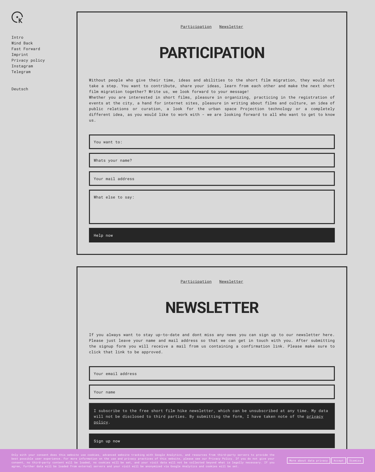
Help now (103, 235)
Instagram (22, 65)
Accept (339, 460)
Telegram (21, 71)
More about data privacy (308, 460)
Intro (17, 37)
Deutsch (19, 88)
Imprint (19, 54)
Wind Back (22, 42)
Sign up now (107, 440)
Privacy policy (28, 60)
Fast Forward (25, 48)
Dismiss (355, 460)
